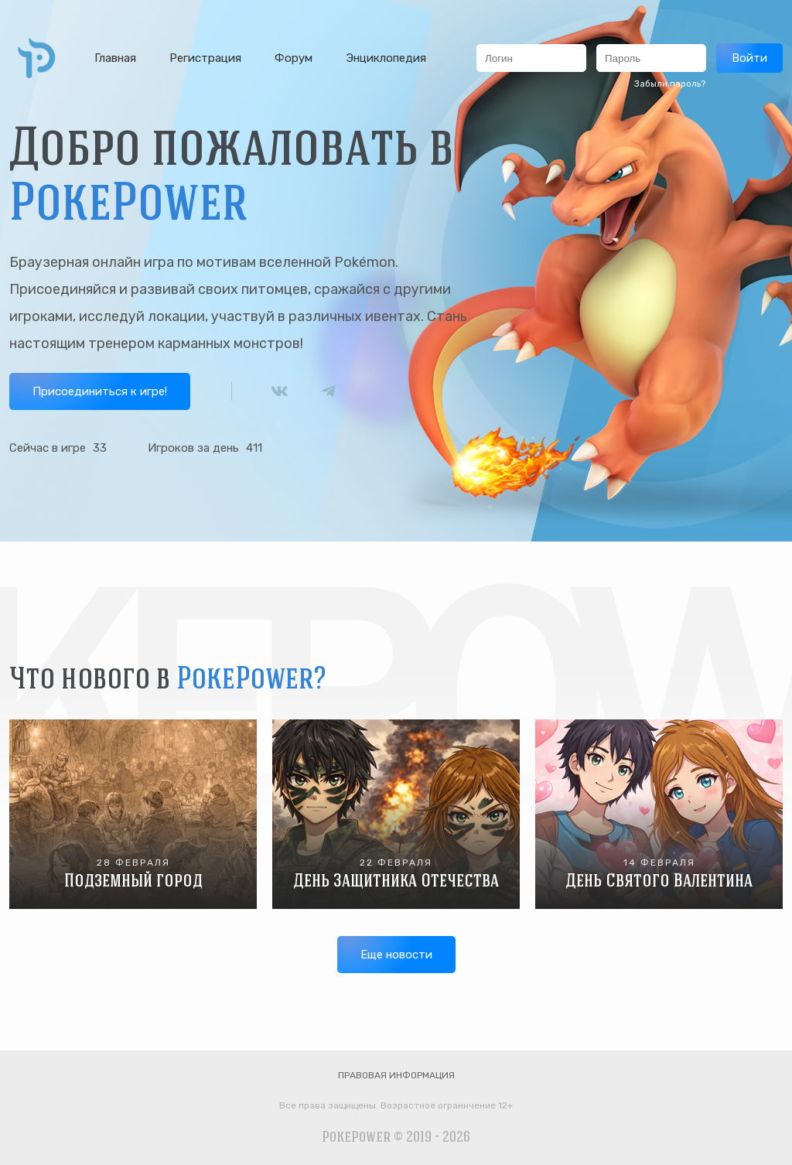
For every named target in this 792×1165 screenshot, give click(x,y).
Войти (749, 58)
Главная (115, 58)
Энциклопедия (386, 58)
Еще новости (396, 955)
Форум (293, 58)
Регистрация (205, 58)
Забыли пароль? (669, 84)
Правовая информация (396, 1075)
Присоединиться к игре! (99, 391)
